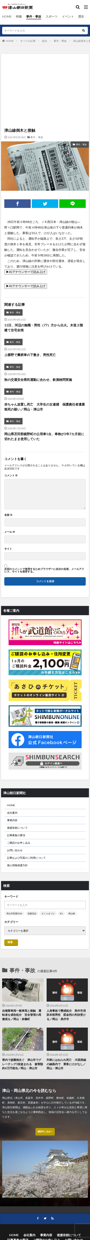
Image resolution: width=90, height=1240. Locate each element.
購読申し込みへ (45, 1131)
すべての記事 (28, 40)
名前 (8, 515)
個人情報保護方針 (17, 865)
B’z (61, 913)
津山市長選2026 (14, 913)
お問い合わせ (15, 850)
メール (9, 532)
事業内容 (12, 820)
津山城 (71, 913)
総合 (44, 40)
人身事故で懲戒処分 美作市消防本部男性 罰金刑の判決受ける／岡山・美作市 (66, 1015)
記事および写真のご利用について (26, 857)
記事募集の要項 (16, 835)
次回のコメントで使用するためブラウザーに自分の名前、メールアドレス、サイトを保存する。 (44, 570)
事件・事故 (33, 16)
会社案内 (12, 812)
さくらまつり (48, 913)
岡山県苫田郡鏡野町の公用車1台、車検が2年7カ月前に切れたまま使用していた (44, 436)
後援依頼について (17, 827)
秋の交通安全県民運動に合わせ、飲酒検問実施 (38, 380)
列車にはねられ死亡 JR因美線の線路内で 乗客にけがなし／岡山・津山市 (66, 1064)
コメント (11, 475)
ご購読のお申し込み (18, 842)
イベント (68, 16)
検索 (10, 942)
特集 (19, 16)
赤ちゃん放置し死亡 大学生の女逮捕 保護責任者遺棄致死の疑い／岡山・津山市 (44, 406)
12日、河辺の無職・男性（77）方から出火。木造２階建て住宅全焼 (43, 327)
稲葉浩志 (32, 913)
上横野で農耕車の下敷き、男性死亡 (30, 355)
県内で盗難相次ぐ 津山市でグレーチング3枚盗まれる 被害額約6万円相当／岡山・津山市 (22, 1064)
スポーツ (52, 16)
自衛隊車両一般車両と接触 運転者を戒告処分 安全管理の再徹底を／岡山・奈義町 (21, 1015)
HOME (7, 16)
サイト (8, 549)
